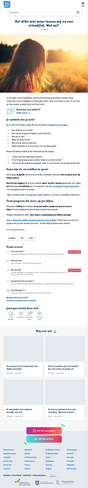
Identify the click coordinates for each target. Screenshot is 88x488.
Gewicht (7, 468)
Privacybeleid (16, 475)
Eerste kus (7, 465)
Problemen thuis (52, 453)
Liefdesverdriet (31, 457)
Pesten (27, 465)
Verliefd (70, 453)
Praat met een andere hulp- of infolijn (21, 300)
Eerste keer (8, 461)
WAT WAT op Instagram (44, 430)
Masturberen (30, 461)
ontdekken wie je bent (58, 124)
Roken (48, 457)
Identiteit (28, 450)
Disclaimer (7, 475)
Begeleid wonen (10, 453)
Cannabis (7, 457)
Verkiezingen (72, 450)
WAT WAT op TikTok (44, 439)
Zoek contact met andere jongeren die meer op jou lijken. (31, 220)
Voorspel (70, 457)
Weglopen (71, 465)
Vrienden (11, 238)
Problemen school (53, 450)
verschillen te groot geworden (66, 186)
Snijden (49, 468)
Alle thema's (71, 468)
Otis (22, 238)
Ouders (27, 468)
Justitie (27, 453)
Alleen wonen (9, 450)
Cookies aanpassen (39, 475)
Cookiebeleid (26, 475)
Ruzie (31, 238)
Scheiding (50, 461)
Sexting (49, 465)
